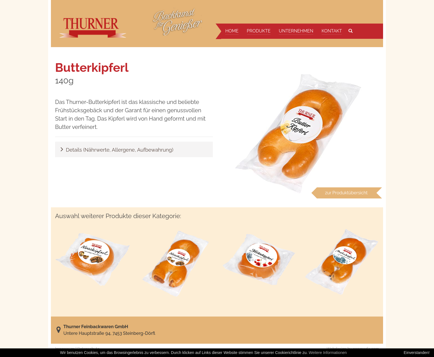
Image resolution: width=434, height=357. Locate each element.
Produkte (259, 31)
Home (232, 31)
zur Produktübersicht (346, 192)
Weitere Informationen (328, 352)
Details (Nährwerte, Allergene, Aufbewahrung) (119, 150)
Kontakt (332, 31)
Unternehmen (296, 31)
